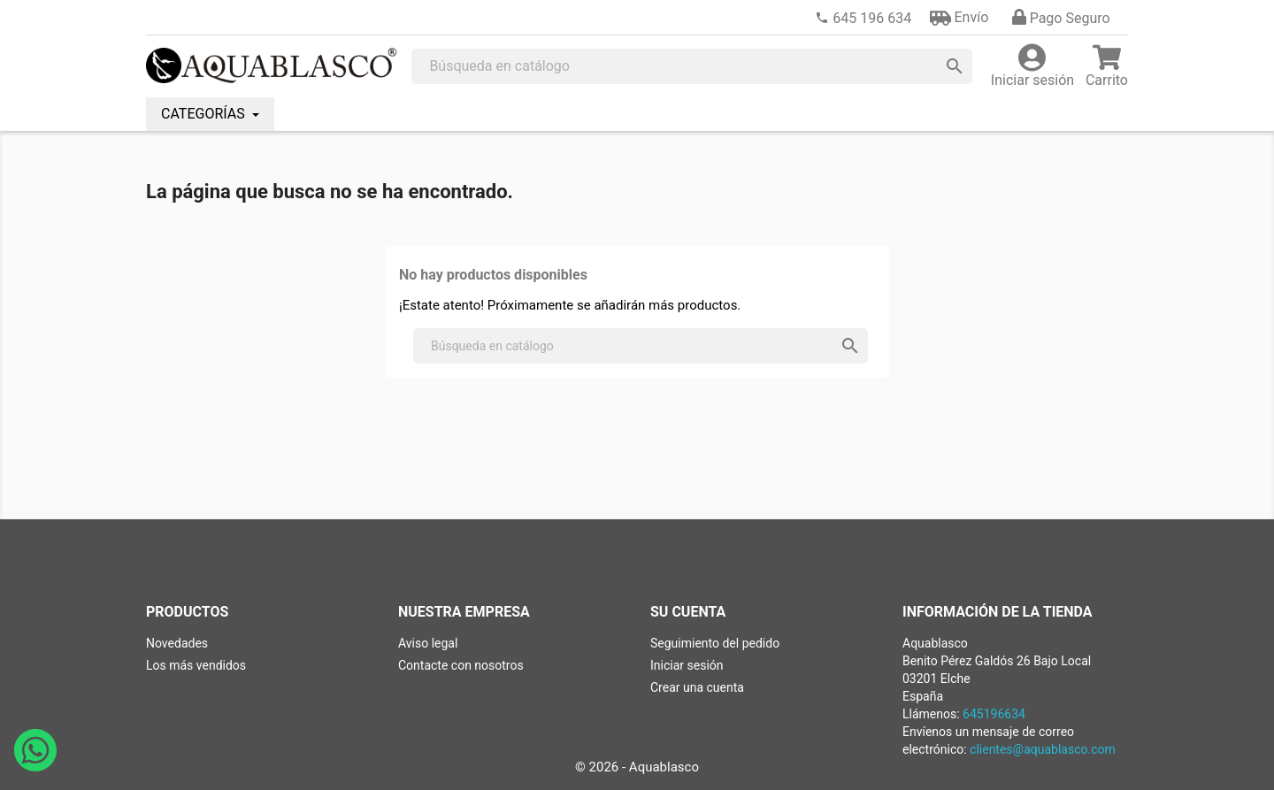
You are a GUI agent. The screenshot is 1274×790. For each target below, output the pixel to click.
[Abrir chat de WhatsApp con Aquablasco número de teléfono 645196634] (35, 766)
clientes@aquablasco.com (1043, 749)
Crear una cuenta (697, 687)
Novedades (177, 643)
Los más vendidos (196, 665)
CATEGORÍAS (205, 113)
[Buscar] (691, 66)
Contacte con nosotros (461, 665)
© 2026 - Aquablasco (637, 767)
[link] (863, 18)
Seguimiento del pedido (714, 643)
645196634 (994, 714)
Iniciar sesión (687, 665)
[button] (959, 17)
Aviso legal (427, 643)
